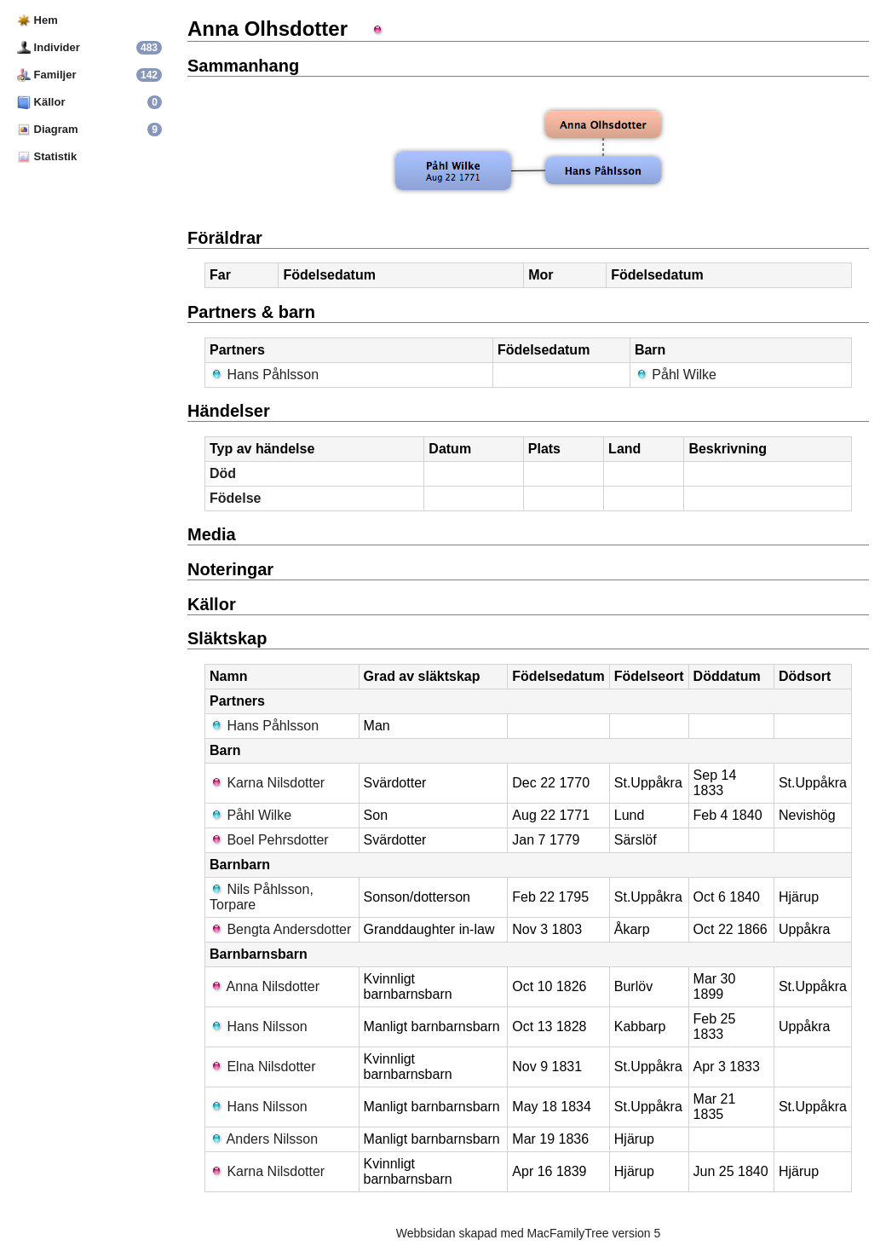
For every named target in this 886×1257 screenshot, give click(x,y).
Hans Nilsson (259, 1026)
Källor (41, 101)
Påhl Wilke (675, 374)
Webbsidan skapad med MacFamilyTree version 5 (528, 1233)
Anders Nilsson (264, 1139)
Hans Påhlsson (264, 374)
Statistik (47, 156)
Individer (48, 47)
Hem (37, 20)
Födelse (235, 498)
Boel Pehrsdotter (269, 840)
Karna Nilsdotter (267, 783)
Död (223, 473)
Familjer (46, 74)
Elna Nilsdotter (263, 1066)
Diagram (47, 129)
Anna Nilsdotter (264, 986)
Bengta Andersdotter (280, 929)
